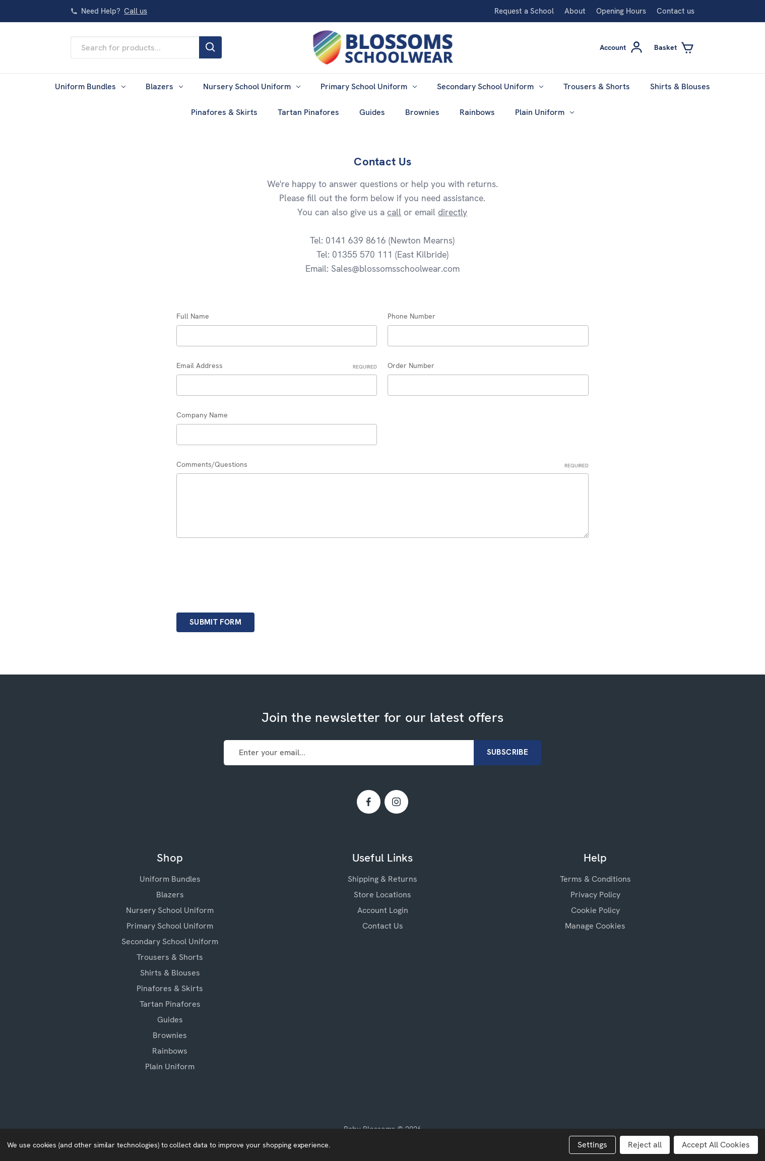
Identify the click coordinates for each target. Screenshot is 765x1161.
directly (452, 212)
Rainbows (477, 112)
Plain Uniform (544, 112)
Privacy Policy (595, 894)
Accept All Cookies (716, 1144)
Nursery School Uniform (251, 86)
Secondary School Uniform (490, 86)
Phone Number (411, 316)
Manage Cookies (595, 926)
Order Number (411, 365)
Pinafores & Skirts (224, 112)
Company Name (202, 414)
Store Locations (382, 894)
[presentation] (253, 571)
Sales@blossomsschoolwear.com (395, 268)
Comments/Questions (382, 464)
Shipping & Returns (382, 879)
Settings (592, 1144)
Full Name (192, 316)
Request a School (524, 11)
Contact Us (382, 926)
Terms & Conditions (595, 879)
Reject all (645, 1144)
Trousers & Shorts (596, 86)
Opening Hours (621, 11)
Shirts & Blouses (680, 86)
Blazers (164, 86)
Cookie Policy (595, 910)
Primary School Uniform (369, 86)
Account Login (382, 910)
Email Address (276, 366)
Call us (135, 11)
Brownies (422, 112)
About (575, 11)
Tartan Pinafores (308, 112)
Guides (372, 112)
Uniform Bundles (90, 86)
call (394, 212)
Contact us (675, 11)
